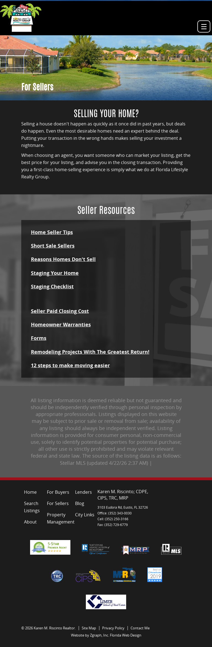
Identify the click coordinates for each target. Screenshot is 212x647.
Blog (79, 503)
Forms (38, 338)
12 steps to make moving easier (70, 365)
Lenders (83, 492)
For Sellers (58, 503)
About (30, 522)
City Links (84, 515)
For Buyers (58, 492)
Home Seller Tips (52, 232)
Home (30, 492)
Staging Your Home (55, 273)
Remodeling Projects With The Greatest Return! (90, 351)
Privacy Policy (113, 627)
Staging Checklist (52, 286)
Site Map (89, 627)
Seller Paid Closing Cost (60, 311)
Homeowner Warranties (61, 324)
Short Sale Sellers (53, 245)
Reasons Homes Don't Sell (63, 259)
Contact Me (140, 627)
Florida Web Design (125, 635)
